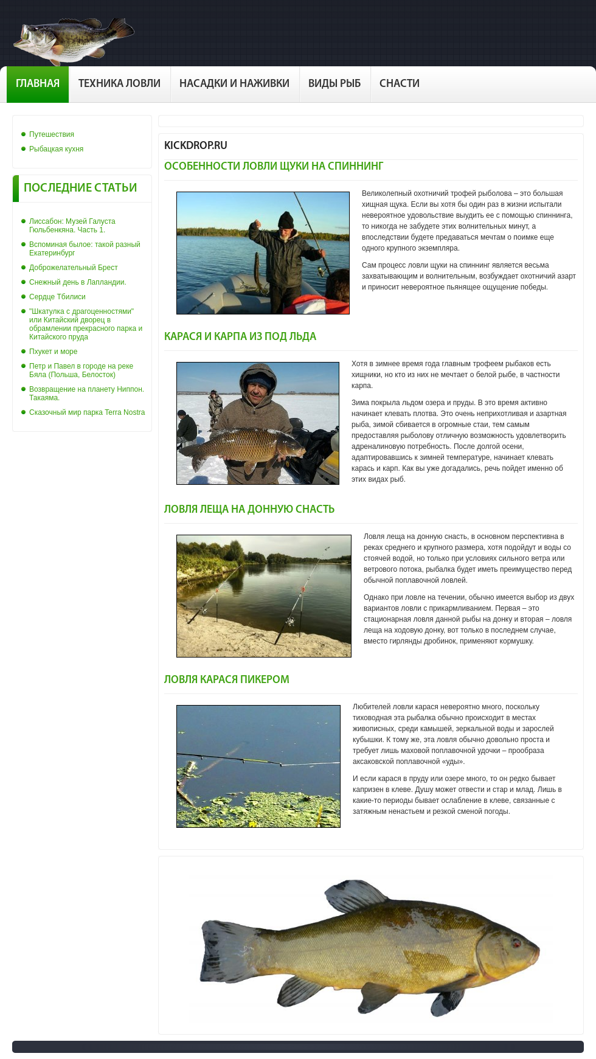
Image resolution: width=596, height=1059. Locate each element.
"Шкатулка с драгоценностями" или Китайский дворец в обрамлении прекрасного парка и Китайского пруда (85, 324)
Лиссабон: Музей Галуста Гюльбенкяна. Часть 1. (72, 225)
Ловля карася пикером (226, 680)
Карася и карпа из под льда (240, 337)
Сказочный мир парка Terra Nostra (87, 412)
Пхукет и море (53, 351)
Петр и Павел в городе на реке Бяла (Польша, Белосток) (81, 370)
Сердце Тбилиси (57, 297)
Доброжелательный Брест (73, 267)
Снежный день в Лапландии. (77, 282)
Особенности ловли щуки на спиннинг (273, 167)
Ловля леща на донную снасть (249, 510)
